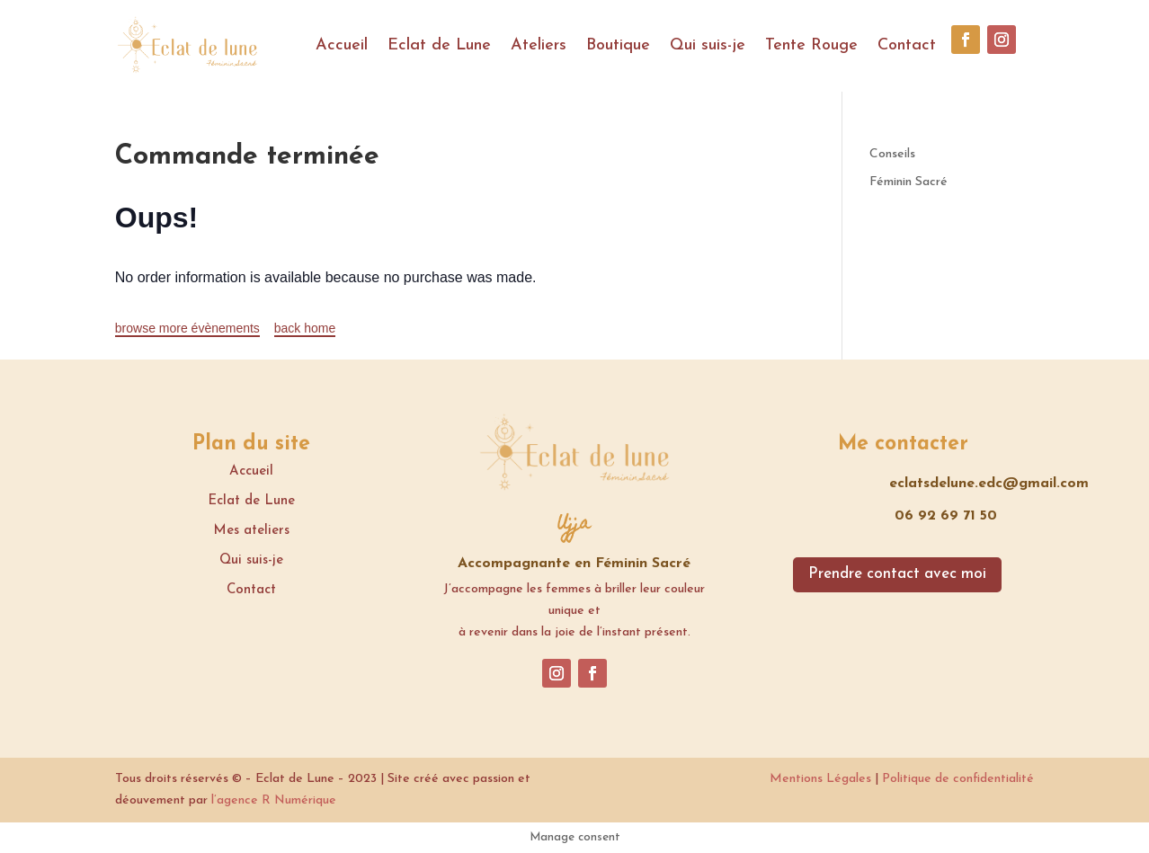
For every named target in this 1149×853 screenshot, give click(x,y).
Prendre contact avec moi (897, 574)
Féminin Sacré (908, 182)
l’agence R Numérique (273, 800)
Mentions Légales (820, 779)
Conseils (892, 154)
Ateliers (538, 45)
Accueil (342, 45)
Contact (906, 45)
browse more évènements (187, 328)
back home (304, 328)
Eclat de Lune (439, 45)
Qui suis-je (707, 45)
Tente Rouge (811, 45)
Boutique (618, 45)
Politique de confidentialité (958, 779)
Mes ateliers (251, 531)
